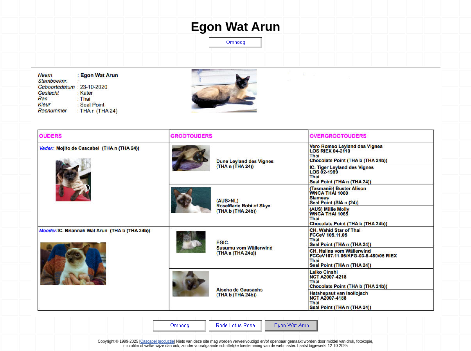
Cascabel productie (157, 341)
